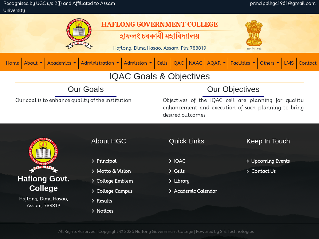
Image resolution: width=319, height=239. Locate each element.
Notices (103, 211)
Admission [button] (136, 63)
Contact (308, 63)
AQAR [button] (214, 63)
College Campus (113, 191)
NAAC (195, 63)
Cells (162, 63)
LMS (289, 63)
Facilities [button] (240, 63)
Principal (105, 161)
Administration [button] (98, 63)
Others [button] (268, 63)
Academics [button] (60, 63)
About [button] (31, 63)
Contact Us (262, 171)
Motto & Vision (112, 171)
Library (180, 181)
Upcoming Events (269, 161)
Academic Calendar (194, 191)
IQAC (178, 63)
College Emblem (113, 181)
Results (103, 201)
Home (12, 63)
